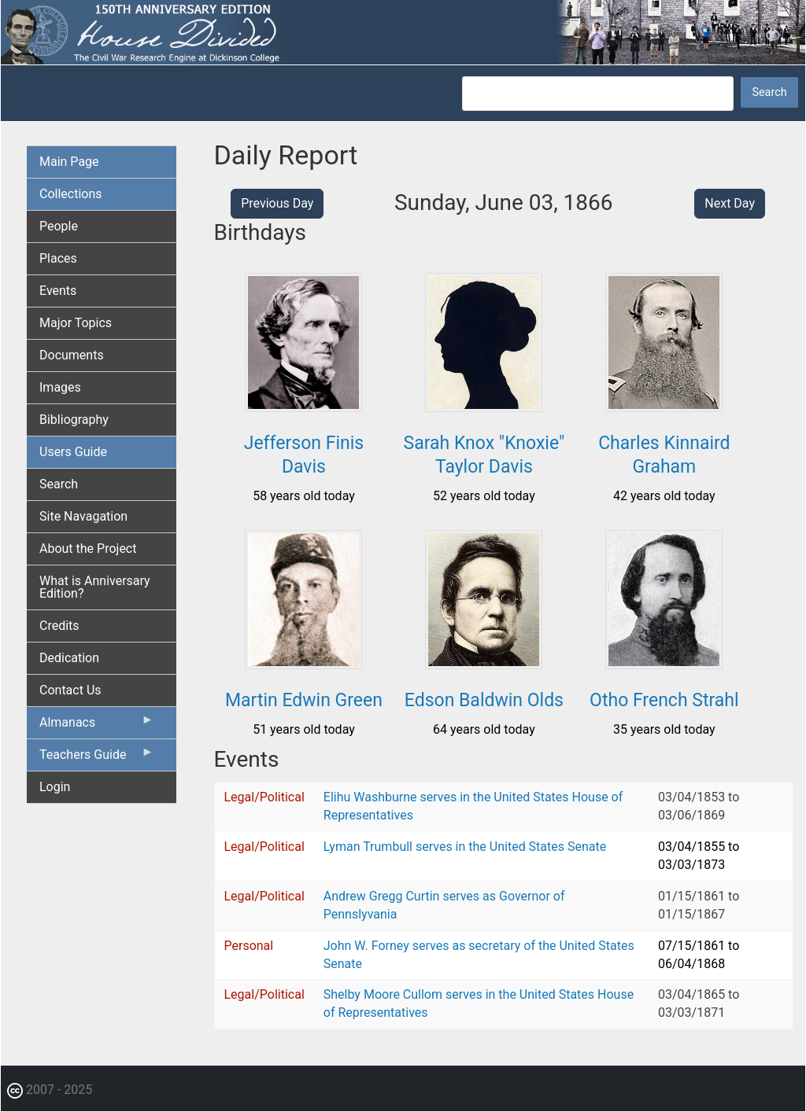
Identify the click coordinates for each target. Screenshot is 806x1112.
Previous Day (277, 203)
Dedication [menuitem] (69, 657)
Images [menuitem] (60, 387)
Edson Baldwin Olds (484, 700)
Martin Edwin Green (304, 700)
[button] (303, 406)
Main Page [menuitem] (69, 161)
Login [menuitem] (54, 786)
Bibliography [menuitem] (74, 419)
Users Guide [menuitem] (73, 451)
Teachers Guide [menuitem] (97, 758)
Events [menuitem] (57, 290)
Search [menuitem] (58, 484)
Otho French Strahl (664, 700)
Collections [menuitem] (70, 193)
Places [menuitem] (58, 258)
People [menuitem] (58, 226)
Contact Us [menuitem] (70, 690)
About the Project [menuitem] (87, 548)
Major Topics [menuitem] (75, 322)
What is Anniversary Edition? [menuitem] (94, 587)
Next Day (729, 203)
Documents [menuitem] (71, 355)
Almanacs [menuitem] (97, 725)
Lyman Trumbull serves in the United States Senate (465, 846)
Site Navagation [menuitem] (83, 516)
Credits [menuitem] (59, 625)
